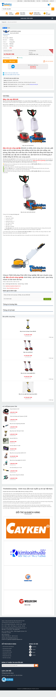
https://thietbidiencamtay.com (13, 288)
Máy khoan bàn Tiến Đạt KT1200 (17, 430)
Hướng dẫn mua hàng (7, 653)
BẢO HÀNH (19, 1)
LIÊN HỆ (52, 1)
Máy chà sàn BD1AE (12, 22)
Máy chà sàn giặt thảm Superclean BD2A (28, 394)
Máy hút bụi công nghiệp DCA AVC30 (18, 460)
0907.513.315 (15, 636)
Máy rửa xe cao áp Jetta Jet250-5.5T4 (18, 452)
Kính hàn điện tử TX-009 (15, 445)
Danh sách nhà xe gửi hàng (39, 160)
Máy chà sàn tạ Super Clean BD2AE (28, 331)
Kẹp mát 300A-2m (14, 438)
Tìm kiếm (52, 9)
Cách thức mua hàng (7, 657)
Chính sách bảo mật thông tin (8, 646)
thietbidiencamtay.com (27, 688)
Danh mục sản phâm (37, 18)
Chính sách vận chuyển (7, 648)
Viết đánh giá (47, 299)
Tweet (8, 27)
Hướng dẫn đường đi (31, 82)
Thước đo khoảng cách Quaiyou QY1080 (18, 416)
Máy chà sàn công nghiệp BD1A (28, 373)
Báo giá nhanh (48, 61)
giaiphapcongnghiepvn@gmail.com (13, 286)
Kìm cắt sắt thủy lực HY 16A (16, 467)
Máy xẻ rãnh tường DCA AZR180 (17, 474)
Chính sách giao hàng (7, 650)
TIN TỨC (38, 1)
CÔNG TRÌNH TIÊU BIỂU (29, 1)
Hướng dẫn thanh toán (7, 655)
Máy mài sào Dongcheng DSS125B (17, 423)
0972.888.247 (8, 636)
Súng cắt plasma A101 (14, 408)
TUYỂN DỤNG (45, 1)
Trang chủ (4, 22)
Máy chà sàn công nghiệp (12, 148)
